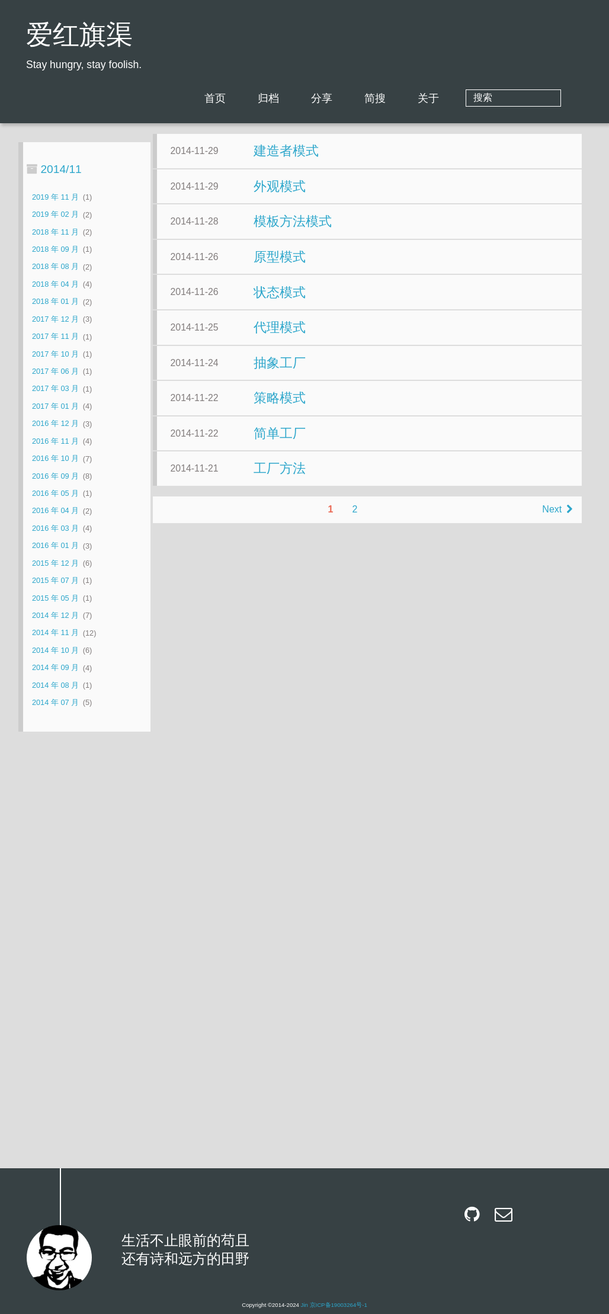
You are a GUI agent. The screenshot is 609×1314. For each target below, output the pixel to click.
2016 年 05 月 (55, 493)
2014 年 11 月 (55, 633)
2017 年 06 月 (55, 371)
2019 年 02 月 (55, 214)
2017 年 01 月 (55, 406)
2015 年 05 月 (55, 598)
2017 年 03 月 (55, 388)
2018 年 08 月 (55, 266)
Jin (304, 1305)
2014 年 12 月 (55, 615)
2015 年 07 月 (55, 580)
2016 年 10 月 (55, 458)
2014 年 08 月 (55, 685)
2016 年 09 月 (55, 476)
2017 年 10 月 (55, 354)
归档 (316, 98)
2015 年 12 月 (55, 563)
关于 (476, 98)
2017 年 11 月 (55, 336)
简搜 (423, 98)
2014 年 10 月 (55, 650)
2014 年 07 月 (55, 702)
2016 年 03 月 (55, 528)
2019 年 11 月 (55, 197)
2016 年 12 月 (55, 423)
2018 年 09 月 (55, 249)
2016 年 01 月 (55, 545)
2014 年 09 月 (55, 668)
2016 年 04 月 (55, 511)
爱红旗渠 (79, 37)
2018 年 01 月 (55, 301)
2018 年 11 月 (55, 231)
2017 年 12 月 (55, 319)
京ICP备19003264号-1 (338, 1305)
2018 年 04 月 (55, 284)
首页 (263, 98)
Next (434, 1144)
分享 (369, 98)
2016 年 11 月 (55, 441)
